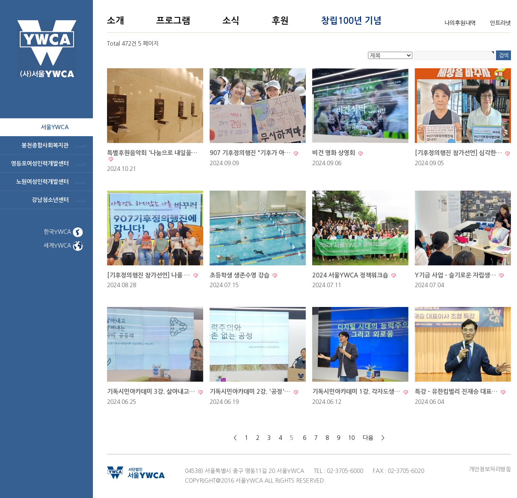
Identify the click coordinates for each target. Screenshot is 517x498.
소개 (115, 20)
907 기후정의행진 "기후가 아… (251, 153)
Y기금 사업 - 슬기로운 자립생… (456, 275)
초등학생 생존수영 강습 (240, 275)
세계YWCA (63, 245)
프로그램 (173, 20)
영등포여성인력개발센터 (40, 163)
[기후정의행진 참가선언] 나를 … (149, 275)
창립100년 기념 (351, 20)
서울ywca (55, 127)
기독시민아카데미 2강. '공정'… (251, 392)
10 (351, 438)
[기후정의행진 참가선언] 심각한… (459, 153)
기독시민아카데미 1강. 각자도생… (357, 392)
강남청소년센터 (50, 200)
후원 (280, 20)
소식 (231, 20)
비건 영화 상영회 (334, 153)
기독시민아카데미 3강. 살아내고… (152, 392)
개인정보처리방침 (490, 469)
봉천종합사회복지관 (45, 145)
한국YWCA (63, 232)
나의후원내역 (460, 23)
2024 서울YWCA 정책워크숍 (351, 275)
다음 (368, 438)
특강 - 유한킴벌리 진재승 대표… (457, 392)
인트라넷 (500, 23)
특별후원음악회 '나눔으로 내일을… (152, 153)
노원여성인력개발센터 (42, 182)
